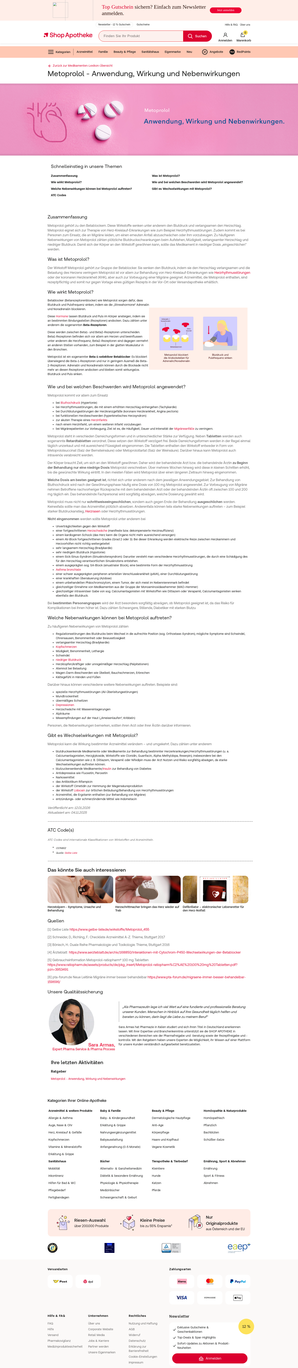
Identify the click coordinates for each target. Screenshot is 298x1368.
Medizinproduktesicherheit (65, 1346)
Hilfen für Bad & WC (62, 1183)
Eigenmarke (173, 51)
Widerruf (134, 1335)
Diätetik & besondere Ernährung (121, 1175)
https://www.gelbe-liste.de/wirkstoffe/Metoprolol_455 (109, 929)
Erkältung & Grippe (61, 1154)
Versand (53, 1335)
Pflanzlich (210, 1125)
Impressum (136, 1362)
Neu (189, 51)
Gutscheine (143, 24)
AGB (132, 1329)
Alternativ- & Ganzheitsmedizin (121, 1168)
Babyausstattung (111, 1139)
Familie (103, 51)
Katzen (156, 1183)
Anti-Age (157, 1125)
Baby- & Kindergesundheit (117, 1118)
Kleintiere (158, 1168)
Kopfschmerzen (66, 646)
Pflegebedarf (57, 1190)
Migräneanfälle (184, 428)
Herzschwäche (97, 530)
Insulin (107, 768)
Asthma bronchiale (68, 569)
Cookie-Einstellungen (143, 1356)
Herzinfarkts (99, 420)
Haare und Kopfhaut (165, 1139)
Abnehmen (211, 1183)
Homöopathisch (214, 1118)
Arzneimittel (85, 51)
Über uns (245, 24)
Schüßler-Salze (214, 1139)
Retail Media (96, 1335)
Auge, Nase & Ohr (60, 1125)
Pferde (156, 1190)
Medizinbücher (110, 1190)
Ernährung (210, 1168)
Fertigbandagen (58, 1197)
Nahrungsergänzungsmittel (118, 1132)
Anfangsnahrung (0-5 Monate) (120, 1146)
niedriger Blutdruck (68, 659)
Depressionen (65, 705)
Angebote (212, 52)
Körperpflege (160, 1132)
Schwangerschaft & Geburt (118, 1197)
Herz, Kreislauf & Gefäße (65, 1132)
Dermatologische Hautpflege (171, 1118)
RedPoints (240, 52)
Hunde (156, 1175)
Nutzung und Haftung (143, 1323)
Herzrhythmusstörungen (232, 272)
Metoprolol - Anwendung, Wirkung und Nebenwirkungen (88, 1078)
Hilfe (51, 1329)
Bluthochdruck (70, 402)
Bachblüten (211, 1132)
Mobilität (54, 1168)
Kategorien (59, 52)
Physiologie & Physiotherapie (119, 1183)
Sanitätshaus (150, 51)
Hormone (62, 316)
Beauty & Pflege (125, 51)
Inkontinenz (56, 1175)
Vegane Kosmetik (163, 1146)
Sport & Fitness (214, 1175)
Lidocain (79, 790)
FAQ (50, 1323)
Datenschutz (137, 1340)
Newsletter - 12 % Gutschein (114, 24)
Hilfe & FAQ (231, 24)
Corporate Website (100, 1329)
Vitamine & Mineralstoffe (65, 1146)
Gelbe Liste (71, 852)
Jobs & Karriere (98, 1340)
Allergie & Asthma (60, 1118)
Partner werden (98, 1346)
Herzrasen (92, 511)
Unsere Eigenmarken (101, 1352)
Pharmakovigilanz (59, 1340)
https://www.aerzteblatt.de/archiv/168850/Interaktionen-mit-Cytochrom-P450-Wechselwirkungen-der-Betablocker (154, 952)
